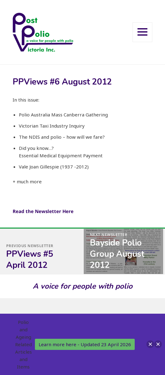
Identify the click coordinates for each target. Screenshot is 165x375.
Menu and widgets (142, 41)
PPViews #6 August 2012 (62, 82)
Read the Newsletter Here (43, 211)
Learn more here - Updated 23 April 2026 (85, 344)
